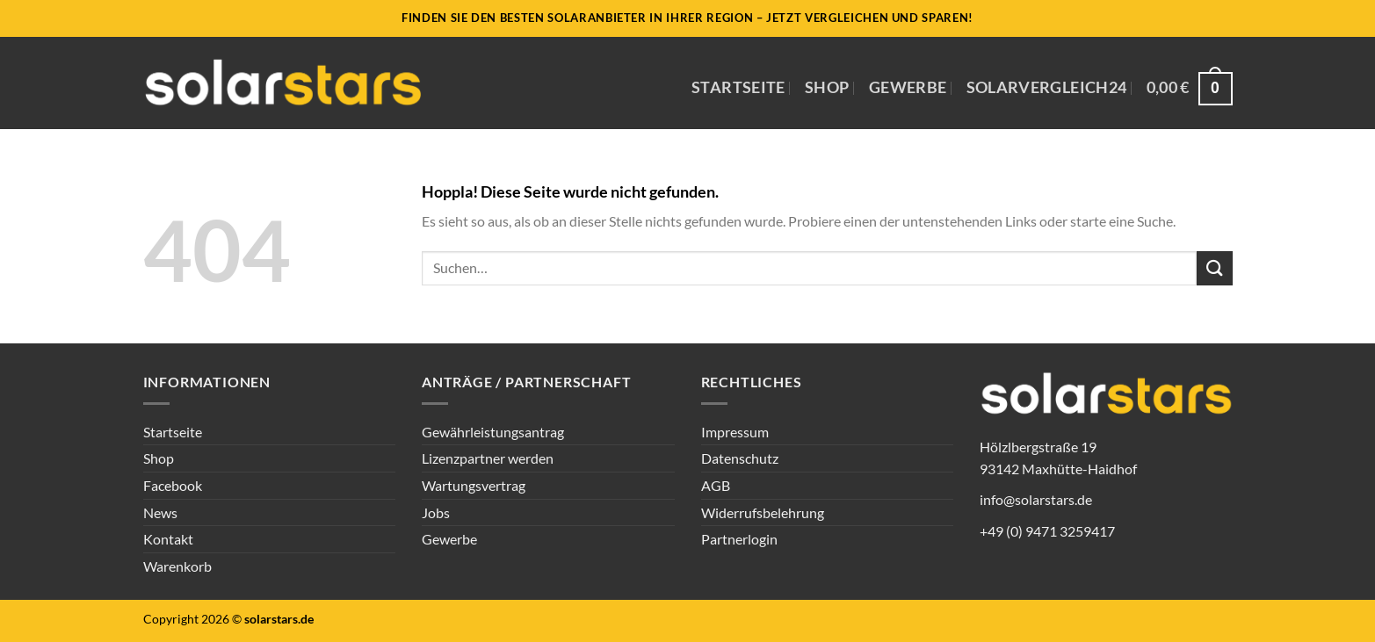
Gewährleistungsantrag (493, 431)
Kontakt (168, 538)
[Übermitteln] (1214, 268)
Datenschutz (739, 458)
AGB (715, 485)
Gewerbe (907, 87)
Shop (827, 87)
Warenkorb (177, 566)
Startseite (738, 87)
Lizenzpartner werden (488, 458)
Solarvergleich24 (1046, 87)
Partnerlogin (739, 538)
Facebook (172, 485)
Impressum (735, 431)
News (160, 512)
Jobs (436, 512)
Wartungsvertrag (473, 485)
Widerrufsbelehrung (762, 512)
